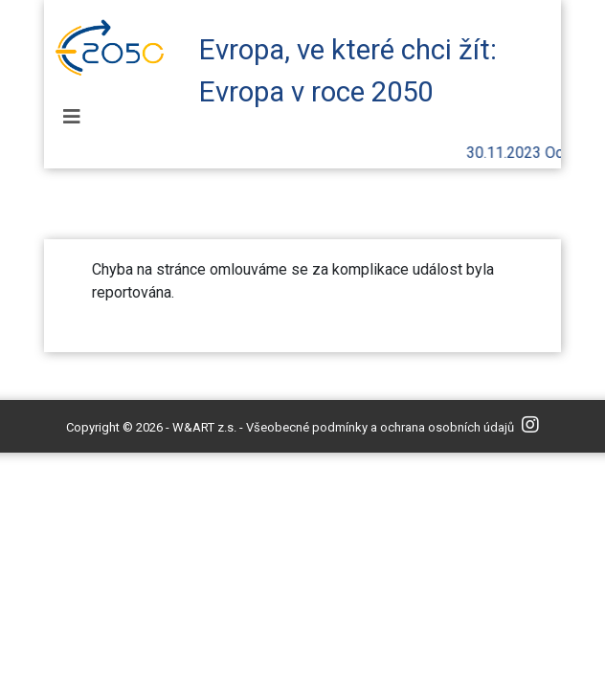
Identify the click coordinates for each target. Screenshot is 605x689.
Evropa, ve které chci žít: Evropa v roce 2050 (348, 64)
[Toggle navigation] (72, 116)
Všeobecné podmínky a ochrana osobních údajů (380, 427)
